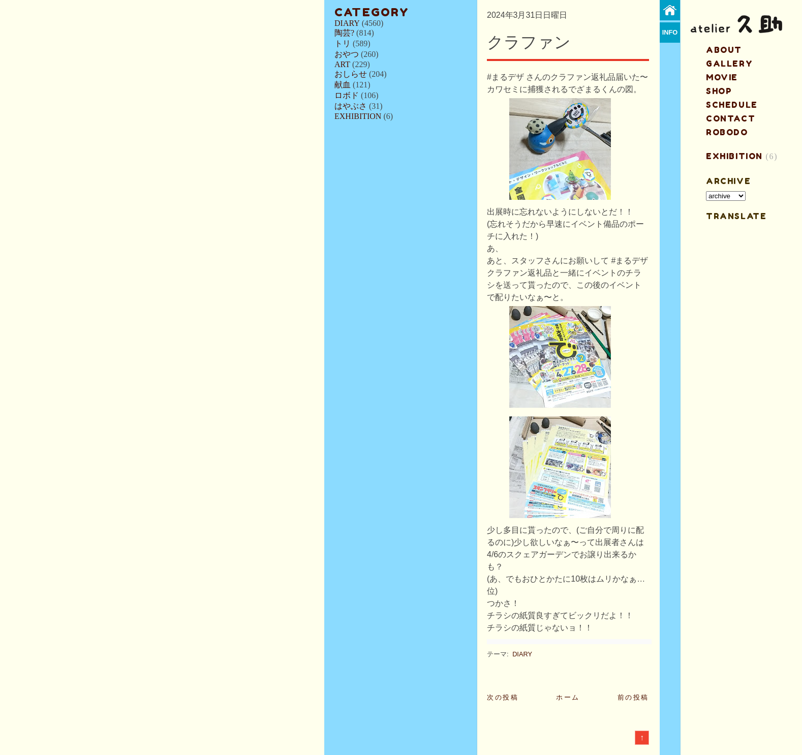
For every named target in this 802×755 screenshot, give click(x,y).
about (724, 50)
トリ (342, 43)
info (670, 32)
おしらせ (350, 74)
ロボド (346, 95)
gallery (729, 63)
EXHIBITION (357, 116)
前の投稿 (633, 697)
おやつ (346, 54)
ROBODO (727, 132)
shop (719, 91)
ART (342, 64)
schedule (732, 105)
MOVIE (722, 77)
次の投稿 (502, 697)
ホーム (568, 697)
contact (730, 118)
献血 (342, 84)
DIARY (347, 23)
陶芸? (344, 32)
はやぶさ (350, 106)
